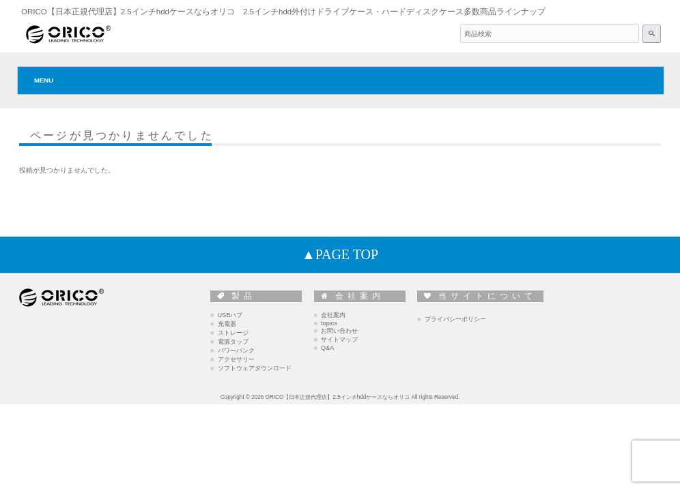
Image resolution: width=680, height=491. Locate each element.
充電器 (227, 324)
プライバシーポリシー (455, 319)
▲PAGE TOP (340, 254)
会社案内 (333, 315)
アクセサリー (236, 359)
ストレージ (233, 332)
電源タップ (233, 341)
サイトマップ (339, 339)
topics (329, 323)
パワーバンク (236, 350)
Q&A (327, 347)
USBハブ (230, 315)
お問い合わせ (339, 330)
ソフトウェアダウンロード (255, 368)
